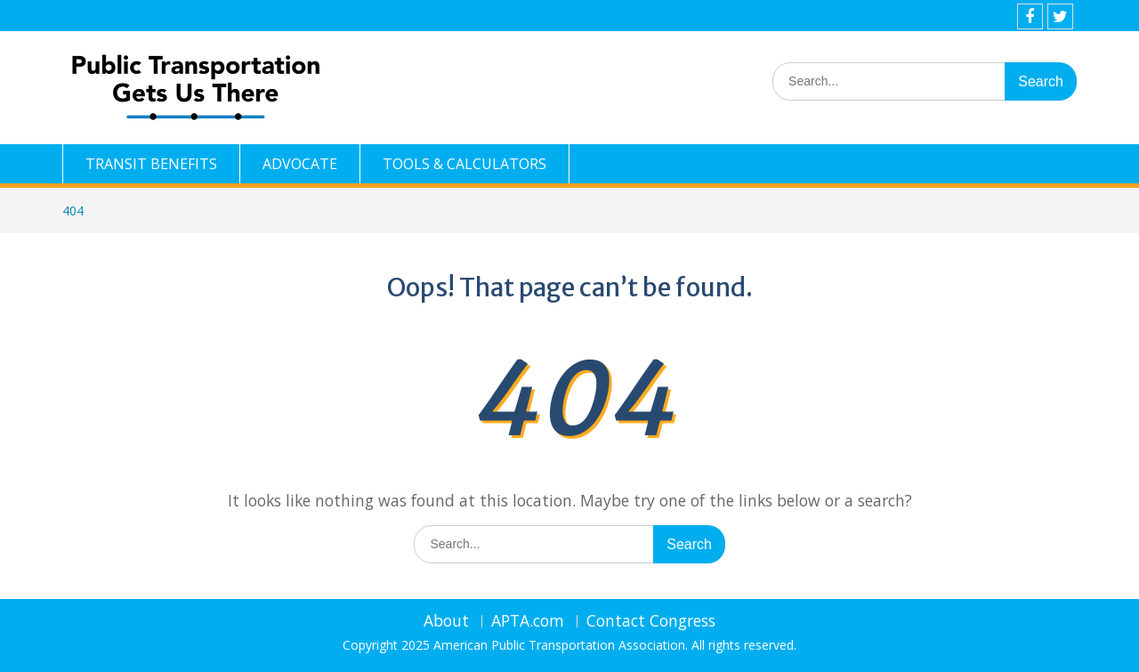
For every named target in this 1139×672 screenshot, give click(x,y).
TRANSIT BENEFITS (151, 164)
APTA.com (527, 621)
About (446, 621)
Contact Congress (650, 621)
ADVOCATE (300, 164)
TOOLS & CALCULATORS (464, 164)
